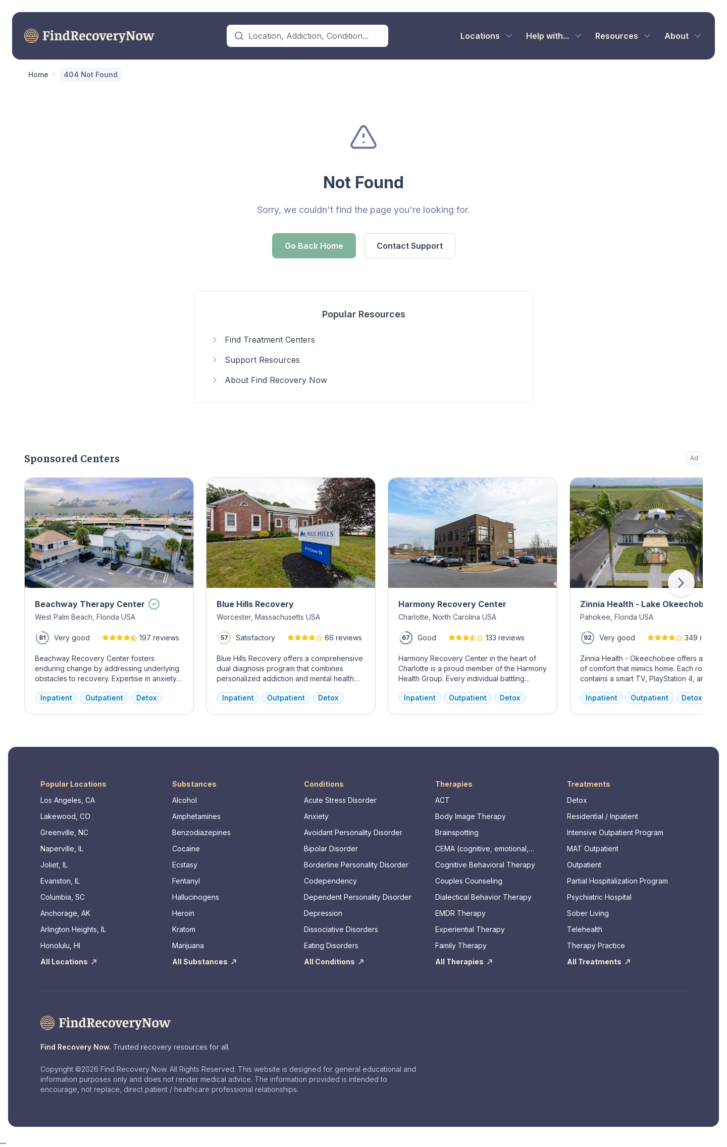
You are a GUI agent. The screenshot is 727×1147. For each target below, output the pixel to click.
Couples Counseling (468, 881)
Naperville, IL (61, 848)
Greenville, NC (64, 832)
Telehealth (584, 929)
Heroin (183, 913)
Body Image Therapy (470, 816)
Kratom (183, 929)
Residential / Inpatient (602, 816)
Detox (577, 800)
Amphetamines (196, 816)
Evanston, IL (60, 881)
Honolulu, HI (60, 945)
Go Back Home (314, 246)
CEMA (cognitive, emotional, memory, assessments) (482, 849)
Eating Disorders (331, 945)
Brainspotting (457, 832)
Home (38, 74)
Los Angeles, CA (67, 800)
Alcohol (184, 800)
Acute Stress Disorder (340, 800)
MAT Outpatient (592, 848)
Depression (323, 913)
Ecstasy (184, 864)
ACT (442, 800)
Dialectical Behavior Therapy (483, 897)
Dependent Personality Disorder (357, 897)
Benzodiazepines (201, 832)
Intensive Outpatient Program (615, 832)
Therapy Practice (596, 945)
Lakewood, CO (65, 816)
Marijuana (188, 945)
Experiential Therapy (470, 929)
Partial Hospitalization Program (617, 881)
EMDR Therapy (460, 913)
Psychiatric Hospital (599, 897)
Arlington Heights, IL (73, 929)
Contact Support (410, 246)
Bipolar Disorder (331, 848)
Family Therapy (461, 945)
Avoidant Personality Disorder (353, 832)
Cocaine (186, 848)
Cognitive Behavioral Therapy (485, 864)
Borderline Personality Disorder (356, 864)
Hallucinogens (195, 897)
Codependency (330, 881)
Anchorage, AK (65, 913)
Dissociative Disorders (341, 929)
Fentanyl (186, 881)
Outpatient (584, 864)
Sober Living (588, 913)
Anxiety (316, 816)
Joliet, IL (54, 864)
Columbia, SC (62, 897)
